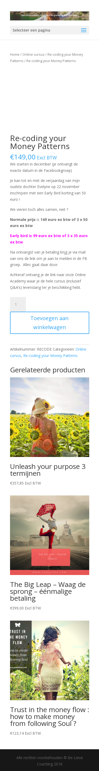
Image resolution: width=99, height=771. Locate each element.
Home (15, 54)
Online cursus (33, 54)
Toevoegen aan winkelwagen (49, 323)
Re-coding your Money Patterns (50, 355)
